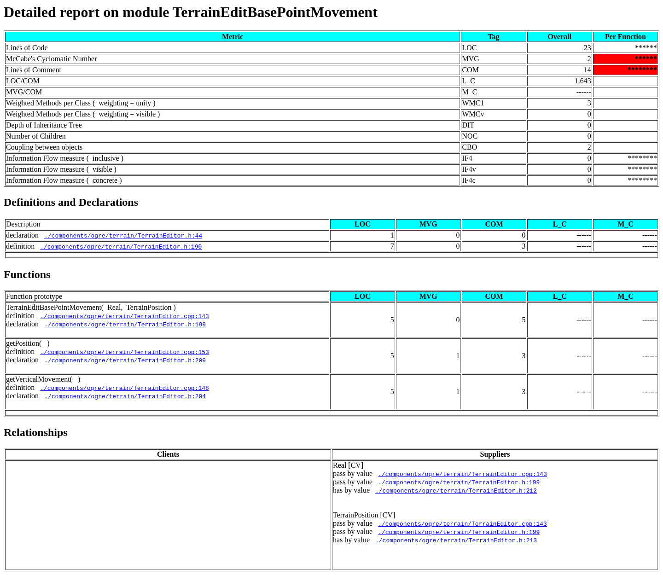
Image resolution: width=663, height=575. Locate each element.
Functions (27, 274)
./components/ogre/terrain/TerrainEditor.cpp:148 (124, 387)
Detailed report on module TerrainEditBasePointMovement (191, 12)
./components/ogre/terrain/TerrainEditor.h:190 (121, 246)
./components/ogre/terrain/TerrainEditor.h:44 (123, 235)
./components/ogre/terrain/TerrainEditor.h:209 (125, 360)
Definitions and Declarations (71, 202)
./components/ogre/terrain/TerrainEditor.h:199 (125, 324)
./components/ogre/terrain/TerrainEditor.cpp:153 (124, 352)
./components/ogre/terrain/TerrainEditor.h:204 (125, 396)
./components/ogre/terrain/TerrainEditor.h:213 (456, 540)
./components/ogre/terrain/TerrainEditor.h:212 (456, 490)
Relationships (36, 432)
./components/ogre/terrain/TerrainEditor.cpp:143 (124, 316)
